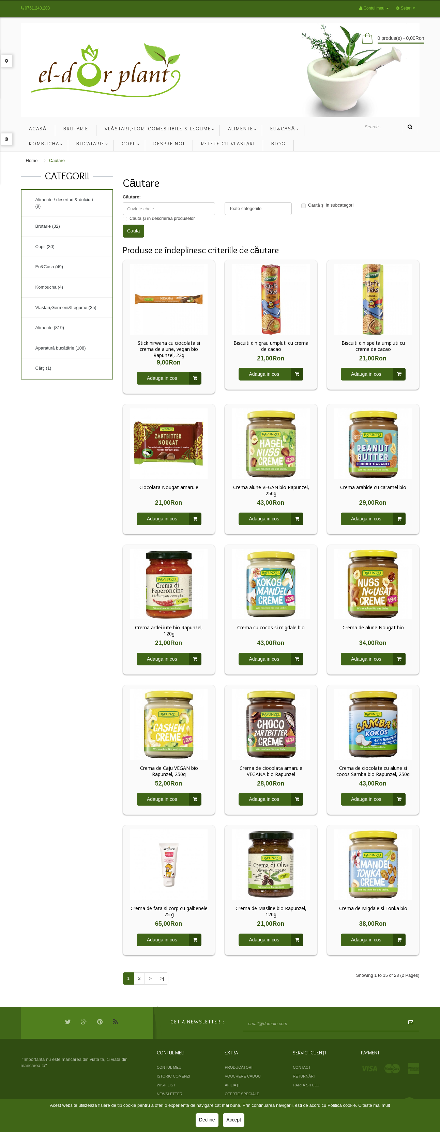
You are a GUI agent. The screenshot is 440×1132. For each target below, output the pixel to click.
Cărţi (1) (43, 368)
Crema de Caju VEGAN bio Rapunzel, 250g (169, 771)
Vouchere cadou (242, 1076)
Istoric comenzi (173, 1076)
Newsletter (169, 1094)
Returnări (304, 1076)
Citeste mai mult (374, 1105)
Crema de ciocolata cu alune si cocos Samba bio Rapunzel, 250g (373, 771)
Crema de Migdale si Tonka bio (373, 908)
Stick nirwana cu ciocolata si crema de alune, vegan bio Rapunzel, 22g (169, 349)
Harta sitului (306, 1085)
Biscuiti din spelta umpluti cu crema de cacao (373, 346)
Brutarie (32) (47, 226)
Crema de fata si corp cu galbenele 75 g (169, 911)
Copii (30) (45, 246)
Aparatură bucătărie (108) (60, 348)
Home (32, 160)
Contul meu (169, 1067)
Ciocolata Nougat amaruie (168, 487)
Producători (238, 1067)
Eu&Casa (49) (49, 266)
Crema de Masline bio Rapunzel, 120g (271, 911)
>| (162, 978)
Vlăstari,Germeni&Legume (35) (65, 307)
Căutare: (132, 196)
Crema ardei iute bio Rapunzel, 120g (169, 631)
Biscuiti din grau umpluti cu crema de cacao (270, 346)
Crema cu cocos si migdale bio (271, 628)
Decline (207, 1119)
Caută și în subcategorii (327, 205)
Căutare (57, 160)
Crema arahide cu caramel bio (373, 487)
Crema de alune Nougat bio (373, 628)
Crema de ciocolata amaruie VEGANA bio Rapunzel (271, 771)
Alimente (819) (49, 327)
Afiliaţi (232, 1085)
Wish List (166, 1085)
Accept (233, 1119)
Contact (301, 1067)
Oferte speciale (242, 1094)
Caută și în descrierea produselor (159, 218)
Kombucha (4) (49, 287)
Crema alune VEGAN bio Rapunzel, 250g (271, 490)
